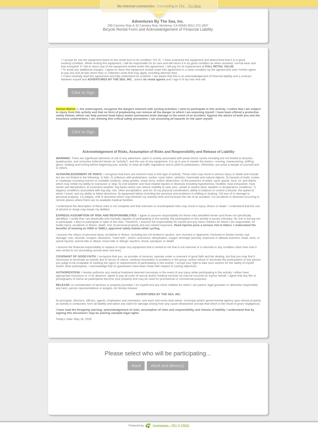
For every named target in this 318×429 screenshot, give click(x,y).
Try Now (194, 6)
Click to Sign (83, 92)
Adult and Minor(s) (167, 365)
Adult (136, 365)
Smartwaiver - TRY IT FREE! (171, 425)
